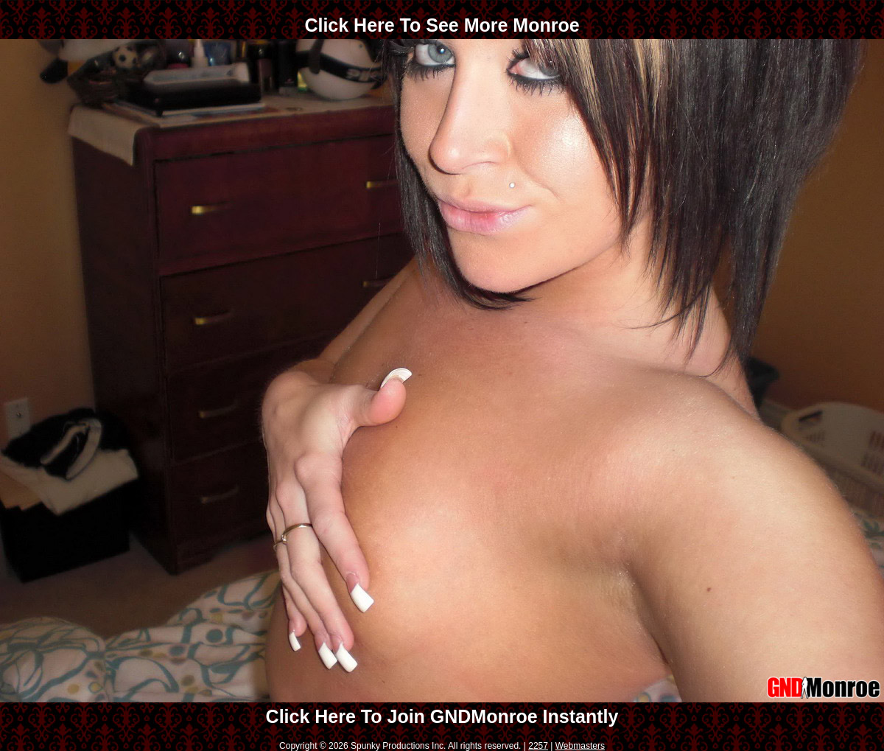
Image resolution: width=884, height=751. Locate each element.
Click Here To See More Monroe (441, 25)
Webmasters (580, 746)
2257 (538, 746)
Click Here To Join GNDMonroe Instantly (442, 716)
